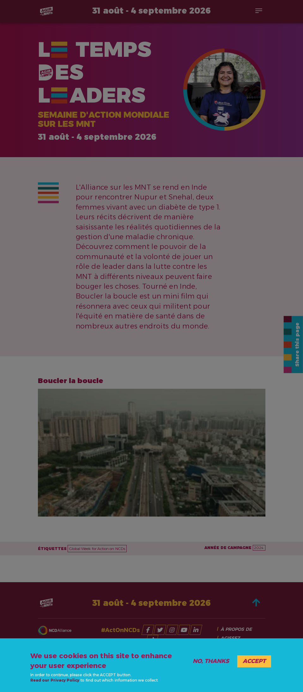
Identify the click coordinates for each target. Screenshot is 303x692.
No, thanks (211, 661)
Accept (254, 661)
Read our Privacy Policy (54, 680)
